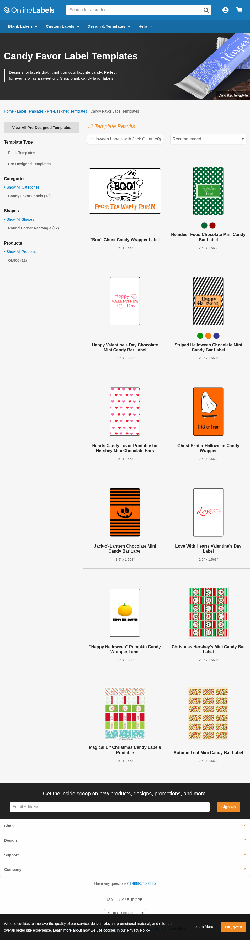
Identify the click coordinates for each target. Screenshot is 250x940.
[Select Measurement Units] (125, 913)
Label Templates (30, 111)
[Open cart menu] (239, 10)
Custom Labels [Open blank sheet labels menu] (62, 26)
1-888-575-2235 (143, 883)
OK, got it (233, 927)
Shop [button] (9, 826)
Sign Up (228, 807)
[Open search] (206, 10)
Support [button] (11, 855)
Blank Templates (21, 153)
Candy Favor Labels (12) (29, 196)
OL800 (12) (17, 260)
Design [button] (10, 840)
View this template (233, 95)
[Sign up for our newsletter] (110, 807)
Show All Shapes (19, 219)
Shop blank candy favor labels (86, 78)
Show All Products (20, 252)
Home (9, 111)
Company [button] (13, 869)
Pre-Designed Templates (67, 111)
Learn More (203, 926)
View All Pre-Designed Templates (41, 127)
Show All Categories (21, 187)
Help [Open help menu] (145, 26)
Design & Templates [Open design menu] (109, 26)
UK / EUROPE (130, 900)
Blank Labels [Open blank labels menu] (23, 26)
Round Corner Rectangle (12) (33, 228)
